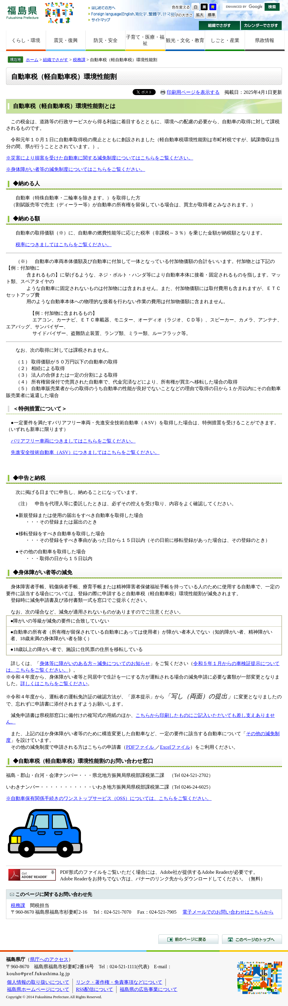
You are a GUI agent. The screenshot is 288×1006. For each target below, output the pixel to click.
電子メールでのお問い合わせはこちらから (228, 912)
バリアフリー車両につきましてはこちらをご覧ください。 (73, 440)
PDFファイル (140, 747)
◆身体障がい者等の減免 (42, 572)
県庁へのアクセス (49, 959)
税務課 (79, 59)
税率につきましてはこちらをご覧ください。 (64, 244)
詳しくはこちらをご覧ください (54, 683)
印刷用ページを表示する (193, 92)
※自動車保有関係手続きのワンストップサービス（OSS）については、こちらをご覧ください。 (109, 798)
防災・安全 (106, 40)
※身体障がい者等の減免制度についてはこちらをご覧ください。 (75, 169)
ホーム (32, 59)
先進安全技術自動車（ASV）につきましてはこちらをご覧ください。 (85, 452)
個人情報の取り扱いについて (38, 982)
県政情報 (264, 40)
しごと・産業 (225, 40)
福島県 (22, 12)
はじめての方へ (133, 8)
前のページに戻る (188, 939)
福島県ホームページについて (38, 989)
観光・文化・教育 (185, 40)
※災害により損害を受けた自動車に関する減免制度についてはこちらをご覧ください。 (99, 157)
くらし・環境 (25, 40)
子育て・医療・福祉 (145, 40)
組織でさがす (219, 25)
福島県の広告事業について (148, 989)
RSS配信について (94, 989)
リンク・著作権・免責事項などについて (119, 982)
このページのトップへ (252, 939)
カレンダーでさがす (261, 25)
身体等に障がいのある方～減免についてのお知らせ (95, 663)
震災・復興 (66, 40)
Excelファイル (175, 747)
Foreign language (133, 14)
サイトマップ (133, 19)
